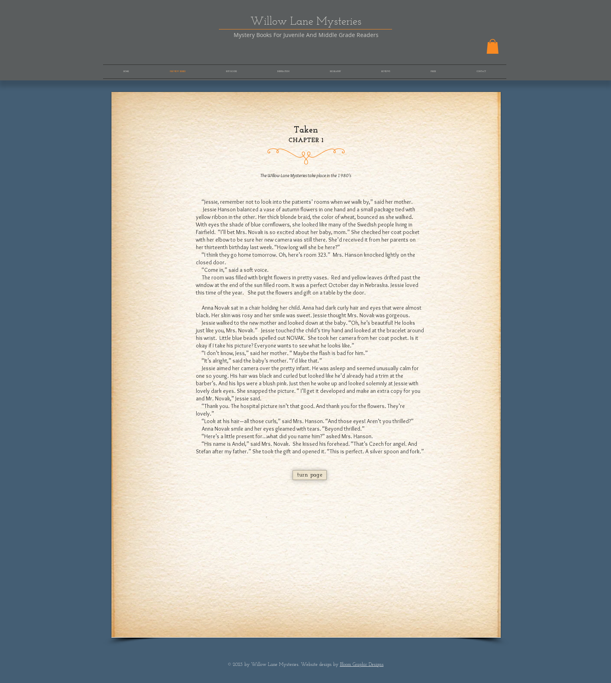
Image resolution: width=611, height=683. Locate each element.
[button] (492, 46)
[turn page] (310, 475)
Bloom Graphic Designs (362, 664)
